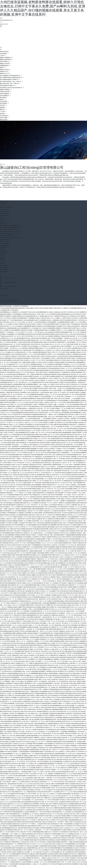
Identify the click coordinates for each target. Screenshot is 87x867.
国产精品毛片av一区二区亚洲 (51, 472)
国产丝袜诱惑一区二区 (6, 472)
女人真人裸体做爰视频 (18, 338)
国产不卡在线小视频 (51, 424)
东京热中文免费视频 (8, 567)
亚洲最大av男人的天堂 (46, 695)
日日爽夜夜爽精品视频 (38, 597)
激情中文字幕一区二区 (56, 392)
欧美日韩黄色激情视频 (14, 448)
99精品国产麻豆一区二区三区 (38, 340)
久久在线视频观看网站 (33, 567)
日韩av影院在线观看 (19, 695)
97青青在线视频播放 (62, 400)
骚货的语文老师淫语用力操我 (74, 474)
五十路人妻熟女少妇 (21, 681)
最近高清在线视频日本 (59, 797)
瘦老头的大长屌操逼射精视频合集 (69, 454)
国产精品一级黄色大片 (19, 747)
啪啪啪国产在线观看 (50, 595)
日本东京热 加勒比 (26, 545)
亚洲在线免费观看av (7, 360)
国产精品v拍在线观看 (39, 338)
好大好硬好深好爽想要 (39, 424)
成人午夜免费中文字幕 (63, 653)
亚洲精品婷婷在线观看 (50, 374)
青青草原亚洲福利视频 (62, 332)
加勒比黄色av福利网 (51, 739)
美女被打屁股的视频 (64, 689)
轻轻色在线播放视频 (77, 651)
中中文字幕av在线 (59, 394)
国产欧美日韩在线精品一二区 (19, 418)
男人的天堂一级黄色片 (53, 378)
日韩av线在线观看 (45, 757)
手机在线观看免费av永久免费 (21, 549)
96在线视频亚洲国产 (22, 318)
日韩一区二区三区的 (52, 541)
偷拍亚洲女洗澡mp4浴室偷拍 (34, 334)
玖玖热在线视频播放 (14, 330)
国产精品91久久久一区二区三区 (51, 727)
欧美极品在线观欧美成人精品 (31, 557)
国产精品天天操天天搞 (60, 346)
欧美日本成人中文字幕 (29, 844)
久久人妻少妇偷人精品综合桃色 (75, 334)
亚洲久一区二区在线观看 (77, 611)
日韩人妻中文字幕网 (26, 709)
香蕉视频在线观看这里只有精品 (46, 420)
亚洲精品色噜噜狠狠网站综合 (64, 314)
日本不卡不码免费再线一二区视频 (72, 448)
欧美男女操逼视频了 (27, 541)
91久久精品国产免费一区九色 (69, 450)
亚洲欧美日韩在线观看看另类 (64, 386)
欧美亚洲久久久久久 (77, 836)
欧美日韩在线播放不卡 (22, 442)
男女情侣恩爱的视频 (24, 484)
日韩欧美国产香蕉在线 (66, 434)
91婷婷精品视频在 (29, 817)
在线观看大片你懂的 (60, 420)
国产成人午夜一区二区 (60, 348)
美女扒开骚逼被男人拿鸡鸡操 (37, 803)
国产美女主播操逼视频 (63, 579)
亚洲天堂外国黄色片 (22, 593)
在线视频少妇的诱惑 (19, 535)
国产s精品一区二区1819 (62, 599)
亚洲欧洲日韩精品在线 (65, 817)
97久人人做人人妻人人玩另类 (40, 699)
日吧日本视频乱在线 (34, 494)
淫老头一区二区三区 (76, 555)
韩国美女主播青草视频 (32, 603)
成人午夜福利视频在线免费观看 (25, 398)
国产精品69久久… (16, 771)
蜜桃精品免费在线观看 (39, 352)
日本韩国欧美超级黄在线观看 (40, 370)
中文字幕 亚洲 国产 (73, 775)
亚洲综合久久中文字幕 (70, 747)
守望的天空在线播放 (80, 691)
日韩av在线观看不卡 (59, 492)
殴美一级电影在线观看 (79, 681)
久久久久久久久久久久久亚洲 (49, 543)
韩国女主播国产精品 (36, 434)
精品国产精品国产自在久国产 (8, 452)
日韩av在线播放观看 (28, 320)
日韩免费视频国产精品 (54, 524)
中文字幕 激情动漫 (81, 418)
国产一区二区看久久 (39, 771)
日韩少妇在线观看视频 (6, 420)
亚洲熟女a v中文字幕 (56, 757)
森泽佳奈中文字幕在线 (13, 727)
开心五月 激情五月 (24, 687)
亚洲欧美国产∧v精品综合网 (17, 342)
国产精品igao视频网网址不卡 (7, 753)
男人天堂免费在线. (44, 850)
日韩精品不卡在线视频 (10, 697)
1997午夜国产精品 (26, 456)
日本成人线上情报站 (64, 611)
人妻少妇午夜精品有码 (13, 460)
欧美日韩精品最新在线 (78, 480)
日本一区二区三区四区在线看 (65, 344)
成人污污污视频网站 (30, 368)
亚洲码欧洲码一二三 (79, 478)
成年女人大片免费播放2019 (33, 502)
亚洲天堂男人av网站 (73, 414)
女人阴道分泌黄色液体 (45, 707)
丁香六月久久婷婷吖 (15, 707)
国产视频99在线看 (23, 601)
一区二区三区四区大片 (20, 332)
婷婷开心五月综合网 (67, 392)
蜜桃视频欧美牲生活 (24, 432)
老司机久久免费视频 (21, 787)
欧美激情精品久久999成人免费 (31, 358)
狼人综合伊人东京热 (65, 476)
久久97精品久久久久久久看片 (16, 840)
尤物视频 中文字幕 (35, 362)
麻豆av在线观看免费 (41, 524)
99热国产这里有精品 (36, 765)
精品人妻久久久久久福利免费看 (33, 458)
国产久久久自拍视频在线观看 (68, 388)
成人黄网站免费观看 (52, 673)
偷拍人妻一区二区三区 (34, 531)
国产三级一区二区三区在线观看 (57, 617)
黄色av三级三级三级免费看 (77, 312)
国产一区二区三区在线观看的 (25, 777)
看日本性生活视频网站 (68, 637)
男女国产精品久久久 (76, 328)
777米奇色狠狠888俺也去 (16, 320)
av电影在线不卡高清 (33, 515)
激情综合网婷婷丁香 (24, 366)
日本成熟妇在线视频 (59, 362)
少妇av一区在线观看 (80, 470)
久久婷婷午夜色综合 (66, 318)
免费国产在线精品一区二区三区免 (22, 516)
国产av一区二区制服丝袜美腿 (35, 753)
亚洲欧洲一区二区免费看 (24, 521)
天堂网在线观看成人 (12, 729)
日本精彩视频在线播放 (33, 468)
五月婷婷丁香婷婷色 (18, 324)
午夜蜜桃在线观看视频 (65, 836)
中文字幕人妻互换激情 (15, 597)
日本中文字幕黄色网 (50, 655)
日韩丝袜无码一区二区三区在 (54, 569)
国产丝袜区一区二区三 (50, 579)
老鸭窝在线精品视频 (54, 629)
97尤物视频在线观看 (38, 330)
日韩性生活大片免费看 (72, 458)
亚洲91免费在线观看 (16, 691)
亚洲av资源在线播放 (5, 384)
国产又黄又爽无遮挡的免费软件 (18, 595)
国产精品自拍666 (35, 460)
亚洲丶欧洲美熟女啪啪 (79, 741)
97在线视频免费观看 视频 (18, 384)
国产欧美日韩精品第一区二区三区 (51, 476)
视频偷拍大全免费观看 (25, 512)
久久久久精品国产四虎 (50, 478)
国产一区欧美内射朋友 (43, 392)
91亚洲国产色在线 (46, 428)
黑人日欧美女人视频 (51, 312)
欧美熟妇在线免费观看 (81, 737)
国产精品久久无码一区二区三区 (12, 322)
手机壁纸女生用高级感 (55, 721)
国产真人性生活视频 (50, 561)
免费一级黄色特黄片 (40, 599)
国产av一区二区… (68, 462)
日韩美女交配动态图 (5, 743)
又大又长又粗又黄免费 (49, 432)
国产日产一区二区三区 (19, 364)
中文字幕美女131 (16, 743)
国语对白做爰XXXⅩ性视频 (55, 613)
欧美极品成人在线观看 (79, 697)
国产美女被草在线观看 (26, 376)
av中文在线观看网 (69, 518)
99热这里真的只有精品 (45, 665)
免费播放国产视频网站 (78, 647)
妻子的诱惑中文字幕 (13, 832)
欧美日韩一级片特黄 (56, 719)
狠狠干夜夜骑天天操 (47, 474)
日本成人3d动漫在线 (48, 581)
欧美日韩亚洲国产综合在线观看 (65, 729)
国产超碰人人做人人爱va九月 (70, 661)
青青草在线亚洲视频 (9, 402)
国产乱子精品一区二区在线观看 (50, 583)
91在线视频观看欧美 (70, 500)
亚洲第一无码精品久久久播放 (46, 649)
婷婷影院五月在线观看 (33, 828)
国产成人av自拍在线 (10, 860)
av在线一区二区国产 (67, 340)
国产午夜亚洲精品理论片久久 (29, 410)
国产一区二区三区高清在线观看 (28, 390)
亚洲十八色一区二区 (23, 729)
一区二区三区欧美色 (28, 830)
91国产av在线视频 (64, 438)
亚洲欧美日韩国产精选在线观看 (61, 436)
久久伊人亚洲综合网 (34, 533)
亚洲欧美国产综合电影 (26, 330)
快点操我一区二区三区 (67, 442)
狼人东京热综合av (15, 711)
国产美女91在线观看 (9, 346)
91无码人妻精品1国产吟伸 (12, 529)
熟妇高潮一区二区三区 (64, 573)
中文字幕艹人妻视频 (59, 500)
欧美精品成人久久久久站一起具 (25, 504)
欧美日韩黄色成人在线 (64, 838)
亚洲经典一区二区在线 (46, 380)
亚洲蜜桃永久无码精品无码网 (63, 328)
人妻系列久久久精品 (10, 518)
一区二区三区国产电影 (57, 396)
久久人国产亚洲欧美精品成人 (20, 408)
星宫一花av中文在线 (18, 488)
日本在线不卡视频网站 (48, 715)
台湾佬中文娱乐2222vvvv (55, 529)
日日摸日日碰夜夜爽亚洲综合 (74, 348)
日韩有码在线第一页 (23, 685)
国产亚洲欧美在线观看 (17, 683)
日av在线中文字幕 (69, 631)
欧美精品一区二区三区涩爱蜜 (45, 364)
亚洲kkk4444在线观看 (70, 733)
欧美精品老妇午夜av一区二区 (9, 344)
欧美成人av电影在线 (72, 498)
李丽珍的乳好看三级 (75, 559)
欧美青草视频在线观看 (18, 440)
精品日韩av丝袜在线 (22, 805)
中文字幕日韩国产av (60, 498)
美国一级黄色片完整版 (75, 543)
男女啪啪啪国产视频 (28, 559)
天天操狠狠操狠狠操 (18, 619)
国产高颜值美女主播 (78, 486)
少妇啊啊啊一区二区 (14, 759)
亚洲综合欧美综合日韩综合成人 (42, 462)
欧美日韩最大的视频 (41, 856)
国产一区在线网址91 (8, 332)
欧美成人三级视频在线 (53, 320)
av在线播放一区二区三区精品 (32, 852)
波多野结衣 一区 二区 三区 (66, 615)
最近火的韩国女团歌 (26, 759)
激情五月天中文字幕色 (49, 864)
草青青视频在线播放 (30, 631)
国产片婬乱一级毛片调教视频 (74, 482)
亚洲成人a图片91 (23, 494)
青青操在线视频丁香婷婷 (54, 846)
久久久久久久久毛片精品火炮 (23, 402)
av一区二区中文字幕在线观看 (9, 362)
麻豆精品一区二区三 (47, 502)
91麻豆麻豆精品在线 (28, 587)
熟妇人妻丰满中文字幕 (64, 312)
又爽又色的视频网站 (36, 484)
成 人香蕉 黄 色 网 (35, 446)
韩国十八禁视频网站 (39, 404)
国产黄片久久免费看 (21, 346)
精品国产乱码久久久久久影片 (58, 482)
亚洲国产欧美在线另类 (23, 822)
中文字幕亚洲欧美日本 (50, 729)
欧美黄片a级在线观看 (11, 808)
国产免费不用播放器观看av (40, 854)
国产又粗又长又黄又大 (75, 862)
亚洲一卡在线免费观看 (46, 745)
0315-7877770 (4, 24)
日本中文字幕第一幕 (33, 793)
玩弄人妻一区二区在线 (45, 515)
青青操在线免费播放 (62, 424)
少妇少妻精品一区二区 (38, 862)
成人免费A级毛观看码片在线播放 (48, 703)
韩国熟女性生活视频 (34, 500)
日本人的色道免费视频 (45, 396)
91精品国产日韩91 (35, 797)
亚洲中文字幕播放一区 (68, 735)
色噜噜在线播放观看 (66, 697)
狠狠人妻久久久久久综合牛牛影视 (16, 368)
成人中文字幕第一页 (49, 677)
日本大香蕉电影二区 (39, 440)
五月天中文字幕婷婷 (12, 414)
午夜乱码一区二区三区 (59, 745)
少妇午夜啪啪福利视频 (58, 515)
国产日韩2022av (14, 687)
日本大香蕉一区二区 (12, 527)
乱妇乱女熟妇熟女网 (53, 675)
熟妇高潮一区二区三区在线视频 (78, 336)
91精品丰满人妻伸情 (48, 342)
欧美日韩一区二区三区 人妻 (16, 336)
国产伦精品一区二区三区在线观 (15, 424)
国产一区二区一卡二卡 (33, 565)
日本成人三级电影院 (59, 801)
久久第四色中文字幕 (80, 735)
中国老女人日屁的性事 (62, 577)
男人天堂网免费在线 (64, 372)
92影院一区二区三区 (73, 332)
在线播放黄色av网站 (79, 850)
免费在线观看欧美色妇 (57, 468)
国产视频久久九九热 (33, 649)
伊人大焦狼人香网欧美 (62, 561)
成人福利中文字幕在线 (47, 362)
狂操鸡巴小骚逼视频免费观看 (71, 820)
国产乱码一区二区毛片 (60, 474)
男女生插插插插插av (71, 635)
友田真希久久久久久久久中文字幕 (72, 364)
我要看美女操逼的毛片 (47, 500)
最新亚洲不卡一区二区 (75, 585)
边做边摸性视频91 (19, 498)
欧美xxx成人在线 (29, 338)
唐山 (86, 304)
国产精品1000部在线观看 (33, 386)
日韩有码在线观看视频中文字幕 (39, 454)
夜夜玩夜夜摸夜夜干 (10, 504)
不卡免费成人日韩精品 (70, 725)
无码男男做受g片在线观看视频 (73, 581)
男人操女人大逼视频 (53, 316)
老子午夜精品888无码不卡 (24, 697)
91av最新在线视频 (76, 524)
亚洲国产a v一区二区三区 (7, 575)
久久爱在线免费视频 (74, 400)
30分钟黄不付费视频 (58, 631)
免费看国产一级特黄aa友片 (64, 338)
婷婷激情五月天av (26, 597)
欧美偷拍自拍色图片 (71, 657)
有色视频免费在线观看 (37, 414)
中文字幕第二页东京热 (43, 448)
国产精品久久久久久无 (45, 466)
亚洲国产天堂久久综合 (78, 757)
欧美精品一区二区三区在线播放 (64, 330)
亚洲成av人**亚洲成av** (57, 418)
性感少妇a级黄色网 (37, 492)
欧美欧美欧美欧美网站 (38, 506)
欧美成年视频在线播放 (34, 428)
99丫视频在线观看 (48, 635)
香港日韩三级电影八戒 (23, 583)
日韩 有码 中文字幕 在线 (33, 733)
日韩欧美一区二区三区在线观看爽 (56, 354)
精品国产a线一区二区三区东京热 (21, 472)
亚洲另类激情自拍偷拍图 (76, 723)
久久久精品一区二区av (37, 864)
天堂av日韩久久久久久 (20, 567)
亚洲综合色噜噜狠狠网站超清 (29, 615)
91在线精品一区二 (59, 490)
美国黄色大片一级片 (81, 468)
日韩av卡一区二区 (49, 394)
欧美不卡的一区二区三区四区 (58, 402)
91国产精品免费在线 (69, 460)
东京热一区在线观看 (17, 557)
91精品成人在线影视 (54, 410)
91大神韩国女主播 (64, 659)
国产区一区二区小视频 (61, 627)
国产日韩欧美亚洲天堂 (48, 717)
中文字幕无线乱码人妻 (22, 490)
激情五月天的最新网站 (40, 320)
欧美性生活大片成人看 (24, 400)
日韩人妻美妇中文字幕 (78, 314)
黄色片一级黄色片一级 (50, 414)
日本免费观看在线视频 (13, 494)
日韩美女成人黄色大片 (73, 420)
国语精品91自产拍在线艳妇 (12, 376)
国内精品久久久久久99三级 (18, 603)
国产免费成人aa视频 (34, 518)
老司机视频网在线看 (14, 814)
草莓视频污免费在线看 (30, 840)
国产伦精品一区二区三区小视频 (17, 482)
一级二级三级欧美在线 (20, 647)
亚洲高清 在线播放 (33, 396)
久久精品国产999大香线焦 (25, 523)
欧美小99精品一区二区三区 (18, 436)
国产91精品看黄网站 (40, 378)
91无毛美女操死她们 (76, 537)
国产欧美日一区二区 (55, 681)
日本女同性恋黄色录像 (41, 791)
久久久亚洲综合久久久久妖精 (46, 346)
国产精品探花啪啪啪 (41, 563)
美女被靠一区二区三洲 (77, 799)
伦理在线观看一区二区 (38, 521)
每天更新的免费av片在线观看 (78, 673)
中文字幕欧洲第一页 (43, 681)
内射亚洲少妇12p (56, 537)
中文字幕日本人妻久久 (16, 466)
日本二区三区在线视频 (37, 635)
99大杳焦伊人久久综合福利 (65, 621)
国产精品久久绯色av (65, 799)
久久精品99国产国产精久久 (77, 541)
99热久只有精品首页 (24, 454)
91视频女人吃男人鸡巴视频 (53, 450)
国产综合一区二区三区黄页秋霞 (23, 553)
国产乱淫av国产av (65, 524)
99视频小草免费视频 (70, 745)
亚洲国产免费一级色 (51, 398)
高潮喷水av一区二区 (15, 370)
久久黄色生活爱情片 (46, 733)
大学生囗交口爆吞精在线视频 (48, 452)
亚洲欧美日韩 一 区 (75, 599)
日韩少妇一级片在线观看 (39, 755)
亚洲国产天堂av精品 (60, 324)
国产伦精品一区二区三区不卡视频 (78, 771)
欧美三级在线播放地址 (79, 846)
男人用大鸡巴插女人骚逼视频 (69, 456)
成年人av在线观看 (79, 370)
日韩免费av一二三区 (12, 438)
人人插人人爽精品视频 (80, 828)
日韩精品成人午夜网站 (14, 508)
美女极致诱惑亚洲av (38, 663)
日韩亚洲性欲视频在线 (72, 428)
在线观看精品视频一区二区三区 (59, 464)
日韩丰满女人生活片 (49, 508)
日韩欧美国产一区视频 (66, 842)
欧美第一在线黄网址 (23, 500)
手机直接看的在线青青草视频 (40, 529)
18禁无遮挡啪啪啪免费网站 (33, 436)
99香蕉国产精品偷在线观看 (47, 498)
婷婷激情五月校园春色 (29, 464)
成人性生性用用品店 (21, 430)
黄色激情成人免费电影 (33, 641)
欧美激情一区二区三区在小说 (68, 545)
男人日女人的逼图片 (58, 751)
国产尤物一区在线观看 (10, 623)
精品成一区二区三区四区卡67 (35, 430)
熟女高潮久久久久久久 (23, 783)
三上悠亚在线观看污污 (46, 358)
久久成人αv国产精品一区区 (64, 647)
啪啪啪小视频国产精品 (80, 571)
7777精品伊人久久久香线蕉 (24, 492)
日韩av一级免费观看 (12, 446)
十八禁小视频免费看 (67, 390)
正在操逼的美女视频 (14, 801)
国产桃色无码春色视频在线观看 (34, 342)
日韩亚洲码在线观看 (13, 350)
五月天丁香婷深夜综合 (15, 615)
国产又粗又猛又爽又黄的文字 (57, 370)
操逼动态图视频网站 (78, 390)
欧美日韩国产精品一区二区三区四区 (64, 551)
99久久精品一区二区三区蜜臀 (31, 639)
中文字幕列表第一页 (81, 751)
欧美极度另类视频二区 (6, 639)
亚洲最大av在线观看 (9, 741)
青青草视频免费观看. (10, 583)
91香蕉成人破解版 (30, 575)
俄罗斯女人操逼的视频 (74, 577)
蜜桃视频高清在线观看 (30, 555)
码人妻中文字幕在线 (51, 338)
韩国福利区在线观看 (57, 571)
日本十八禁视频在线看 (41, 316)
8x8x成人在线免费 (77, 366)
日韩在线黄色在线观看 (71, 422)
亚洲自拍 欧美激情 (45, 442)
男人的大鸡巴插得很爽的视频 (11, 454)
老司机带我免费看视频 (54, 848)
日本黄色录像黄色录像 (33, 418)
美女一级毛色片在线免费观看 (47, 328)
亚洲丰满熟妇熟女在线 (19, 420)
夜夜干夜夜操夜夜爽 (5, 418)
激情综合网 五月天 (15, 645)
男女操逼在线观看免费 (33, 665)
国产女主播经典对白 (72, 565)
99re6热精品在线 (68, 593)
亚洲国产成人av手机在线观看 (58, 607)
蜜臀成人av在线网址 (33, 537)
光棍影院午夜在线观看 (80, 637)
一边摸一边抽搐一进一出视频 (46, 384)
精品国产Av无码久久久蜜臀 (12, 709)
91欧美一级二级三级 (27, 322)
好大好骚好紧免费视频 (11, 673)
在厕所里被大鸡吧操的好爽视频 (30, 348)
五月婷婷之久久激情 (77, 318)
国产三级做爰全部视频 (57, 633)
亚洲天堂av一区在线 (5, 655)
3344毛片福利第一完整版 (8, 627)
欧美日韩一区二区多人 (27, 352)
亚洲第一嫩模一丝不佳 (40, 679)
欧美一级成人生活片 (47, 808)
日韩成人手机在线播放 (72, 324)
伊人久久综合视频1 (33, 328)
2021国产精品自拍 (32, 444)
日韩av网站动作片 (7, 723)
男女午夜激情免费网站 (55, 834)
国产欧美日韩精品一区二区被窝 (10, 669)
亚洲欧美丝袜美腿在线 (59, 510)
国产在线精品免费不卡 (60, 342)
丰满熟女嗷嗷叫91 (11, 591)
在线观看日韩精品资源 (26, 529)
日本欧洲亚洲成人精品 (69, 468)
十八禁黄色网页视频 (22, 751)
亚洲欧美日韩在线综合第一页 (30, 314)
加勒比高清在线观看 (53, 549)
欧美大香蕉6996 (32, 392)
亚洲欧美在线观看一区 (15, 410)
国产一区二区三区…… (36, 581)
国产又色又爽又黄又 (27, 370)
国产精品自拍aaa (9, 553)
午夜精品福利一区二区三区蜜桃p (58, 805)
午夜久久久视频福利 (71, 504)
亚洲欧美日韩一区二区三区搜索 (22, 478)
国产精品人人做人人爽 (29, 569)
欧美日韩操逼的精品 (62, 775)
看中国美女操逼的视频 (78, 476)
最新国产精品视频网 (67, 846)
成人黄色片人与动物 (49, 516)
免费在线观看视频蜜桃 (38, 508)
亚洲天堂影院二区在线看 (15, 539)
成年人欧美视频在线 (67, 852)
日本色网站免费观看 (78, 557)
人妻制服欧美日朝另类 (51, 671)
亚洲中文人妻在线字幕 (23, 623)
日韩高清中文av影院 (52, 693)
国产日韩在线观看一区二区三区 (34, 836)
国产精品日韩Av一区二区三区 (52, 779)
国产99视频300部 (53, 615)
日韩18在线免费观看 (48, 324)
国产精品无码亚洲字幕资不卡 (9, 486)
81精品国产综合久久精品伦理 (36, 412)
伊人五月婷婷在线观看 (15, 426)
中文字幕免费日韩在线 (29, 599)
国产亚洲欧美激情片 (47, 458)
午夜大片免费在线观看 (25, 350)
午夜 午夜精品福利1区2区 (77, 689)
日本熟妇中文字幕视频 (71, 354)
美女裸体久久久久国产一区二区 (31, 360)
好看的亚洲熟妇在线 (62, 440)
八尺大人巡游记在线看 (71, 763)
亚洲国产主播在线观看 (38, 553)
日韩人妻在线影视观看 (46, 406)
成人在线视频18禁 (46, 709)
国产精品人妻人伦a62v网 (39, 651)
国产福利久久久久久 (15, 348)
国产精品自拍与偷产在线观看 (64, 587)
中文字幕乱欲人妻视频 (11, 523)
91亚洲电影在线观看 (20, 665)
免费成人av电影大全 (8, 565)
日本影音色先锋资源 (16, 569)
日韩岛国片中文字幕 (73, 671)
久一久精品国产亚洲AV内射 (48, 386)
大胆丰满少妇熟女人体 (38, 516)
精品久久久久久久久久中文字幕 (33, 422)
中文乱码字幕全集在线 (62, 591)
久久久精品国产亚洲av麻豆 (35, 496)
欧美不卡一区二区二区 (34, 860)
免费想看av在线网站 (21, 633)
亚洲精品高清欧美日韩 (38, 382)
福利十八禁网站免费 (57, 358)
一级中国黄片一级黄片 (63, 822)
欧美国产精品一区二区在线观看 (74, 444)
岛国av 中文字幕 (36, 709)
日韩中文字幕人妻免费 (63, 398)
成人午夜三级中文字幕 (65, 378)
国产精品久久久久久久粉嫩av (52, 318)
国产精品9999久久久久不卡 (23, 635)
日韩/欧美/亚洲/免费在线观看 (72, 601)
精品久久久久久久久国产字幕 (19, 380)
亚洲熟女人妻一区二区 (36, 432)
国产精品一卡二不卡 (22, 394)
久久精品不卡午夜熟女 (45, 737)
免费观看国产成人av (64, 541)
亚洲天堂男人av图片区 (40, 356)
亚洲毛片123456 (34, 605)
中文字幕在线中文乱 (70, 825)
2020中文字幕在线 (5, 613)
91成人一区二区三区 (24, 460)
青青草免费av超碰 (33, 805)
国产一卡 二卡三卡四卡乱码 (52, 781)
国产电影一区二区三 (9, 326)
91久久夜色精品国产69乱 (24, 312)
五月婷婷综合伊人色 (59, 444)
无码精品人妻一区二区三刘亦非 (50, 434)
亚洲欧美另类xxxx (17, 830)
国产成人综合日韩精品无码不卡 (68, 781)
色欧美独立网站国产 (78, 593)
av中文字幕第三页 (66, 609)
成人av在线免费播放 (63, 412)
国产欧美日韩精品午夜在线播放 (37, 623)
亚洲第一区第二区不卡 (49, 416)
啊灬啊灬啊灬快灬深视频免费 (58, 565)
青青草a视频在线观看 (73, 765)
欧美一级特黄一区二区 (34, 571)
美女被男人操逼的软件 (13, 366)
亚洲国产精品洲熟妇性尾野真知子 (69, 320)
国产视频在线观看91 (5, 737)
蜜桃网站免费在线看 (20, 502)
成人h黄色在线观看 (37, 512)
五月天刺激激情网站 (67, 809)
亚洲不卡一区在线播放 (54, 791)
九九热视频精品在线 (61, 414)
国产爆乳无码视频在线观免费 (52, 376)
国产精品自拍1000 (28, 779)
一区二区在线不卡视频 (48, 551)
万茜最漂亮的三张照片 (17, 655)
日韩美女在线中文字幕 (71, 641)
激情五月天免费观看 (49, 330)
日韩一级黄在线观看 (55, 470)
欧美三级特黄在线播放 (64, 816)
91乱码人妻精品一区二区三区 (13, 404)
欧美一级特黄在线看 (43, 410)
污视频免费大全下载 (66, 410)
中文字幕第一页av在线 (29, 773)
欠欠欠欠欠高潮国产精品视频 (19, 737)
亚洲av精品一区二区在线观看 (47, 731)
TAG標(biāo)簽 (14, 302)
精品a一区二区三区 (33, 601)
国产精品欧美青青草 (40, 398)
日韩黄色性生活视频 (73, 695)
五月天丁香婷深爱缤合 (16, 559)
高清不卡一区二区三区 (58, 484)
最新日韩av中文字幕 (24, 581)
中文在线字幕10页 (54, 611)
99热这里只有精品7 (31, 535)
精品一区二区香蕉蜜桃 (39, 667)
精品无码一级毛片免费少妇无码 (38, 372)
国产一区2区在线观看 (24, 799)
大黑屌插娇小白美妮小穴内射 (36, 318)
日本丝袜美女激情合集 (12, 374)
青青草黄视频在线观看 (6, 631)
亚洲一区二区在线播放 (38, 759)
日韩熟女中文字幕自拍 (33, 787)
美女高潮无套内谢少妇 (16, 378)
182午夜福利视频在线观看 (7, 533)
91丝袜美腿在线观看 (12, 717)
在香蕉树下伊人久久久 (17, 611)
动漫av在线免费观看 (77, 549)
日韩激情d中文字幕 (15, 356)
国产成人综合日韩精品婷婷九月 (12, 456)
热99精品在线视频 (32, 633)
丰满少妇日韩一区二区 (50, 814)
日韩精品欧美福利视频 (36, 366)
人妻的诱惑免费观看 (39, 723)
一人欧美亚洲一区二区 (63, 404)
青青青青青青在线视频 (27, 645)
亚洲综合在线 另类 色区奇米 (63, 743)
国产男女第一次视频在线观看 (43, 464)
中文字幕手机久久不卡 (24, 527)
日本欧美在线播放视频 (28, 426)
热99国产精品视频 (10, 428)
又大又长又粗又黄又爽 (36, 400)
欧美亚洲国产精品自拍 (72, 512)
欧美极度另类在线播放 (15, 589)
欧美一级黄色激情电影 (53, 755)
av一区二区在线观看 (7, 364)
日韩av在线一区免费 (77, 410)
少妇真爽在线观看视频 (31, 735)
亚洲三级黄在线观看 (25, 434)
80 (16, 278)
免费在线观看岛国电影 (73, 402)
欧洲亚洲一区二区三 (28, 657)
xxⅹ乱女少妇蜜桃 (56, 486)
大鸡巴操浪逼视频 (23, 749)
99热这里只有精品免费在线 (72, 749)
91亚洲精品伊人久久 (44, 639)
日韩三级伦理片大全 (59, 422)
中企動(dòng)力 (80, 304)
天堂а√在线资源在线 (16, 354)
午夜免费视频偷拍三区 (13, 512)
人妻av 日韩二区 (78, 595)
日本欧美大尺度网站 (10, 318)
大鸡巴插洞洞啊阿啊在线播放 (40, 609)
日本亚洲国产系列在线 (47, 705)
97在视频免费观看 (59, 783)
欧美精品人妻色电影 (9, 515)
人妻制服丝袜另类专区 (64, 673)
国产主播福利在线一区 (40, 559)
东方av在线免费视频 (29, 450)
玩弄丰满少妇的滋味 (16, 358)
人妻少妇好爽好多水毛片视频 (46, 627)
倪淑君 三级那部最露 (43, 603)
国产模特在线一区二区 (25, 382)
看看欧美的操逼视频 (61, 547)
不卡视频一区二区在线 (51, 539)
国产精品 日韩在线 (50, 771)
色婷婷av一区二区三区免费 (46, 348)
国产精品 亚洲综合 (56, 737)
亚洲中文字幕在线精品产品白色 (77, 822)
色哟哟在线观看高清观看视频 (35, 416)
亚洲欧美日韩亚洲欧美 (34, 593)
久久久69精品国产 (80, 705)
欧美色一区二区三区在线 (51, 412)
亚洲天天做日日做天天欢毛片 (28, 711)
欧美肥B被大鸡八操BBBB (21, 533)
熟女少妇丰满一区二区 (37, 472)
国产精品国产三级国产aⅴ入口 (12, 781)
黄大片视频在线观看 (9, 406)
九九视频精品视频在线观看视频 (72, 535)
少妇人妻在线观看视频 (8, 535)
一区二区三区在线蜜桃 (15, 651)
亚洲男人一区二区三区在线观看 (54, 426)
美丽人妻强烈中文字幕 (41, 675)
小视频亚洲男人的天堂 (34, 408)
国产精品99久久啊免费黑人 (20, 392)
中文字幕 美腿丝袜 (39, 655)
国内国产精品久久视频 (76, 436)
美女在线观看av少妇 (45, 761)
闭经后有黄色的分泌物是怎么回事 (14, 450)
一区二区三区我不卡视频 (46, 641)
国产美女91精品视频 (71, 625)
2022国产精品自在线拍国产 (51, 382)
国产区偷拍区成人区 (13, 797)
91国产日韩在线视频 (5, 444)
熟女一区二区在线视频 (49, 591)
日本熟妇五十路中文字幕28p (48, 585)
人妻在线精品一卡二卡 (70, 396)
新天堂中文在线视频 (39, 426)
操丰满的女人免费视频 (79, 392)
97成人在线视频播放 (13, 820)
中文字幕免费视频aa (20, 334)
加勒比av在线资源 (72, 326)
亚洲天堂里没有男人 (54, 557)
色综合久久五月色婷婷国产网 (47, 332)
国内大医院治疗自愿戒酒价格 (63, 366)
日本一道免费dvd (28, 440)
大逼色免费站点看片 (78, 368)
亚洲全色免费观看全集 (65, 854)
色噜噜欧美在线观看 (20, 551)
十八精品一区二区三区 (22, 396)
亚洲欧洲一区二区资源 (32, 482)
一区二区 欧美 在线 (52, 559)
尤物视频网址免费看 (25, 508)
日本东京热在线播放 (32, 346)
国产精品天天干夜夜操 (17, 739)
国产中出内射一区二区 (41, 773)
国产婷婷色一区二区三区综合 (21, 372)
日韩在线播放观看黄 (45, 460)
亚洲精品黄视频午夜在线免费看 (10, 340)
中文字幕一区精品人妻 (25, 727)
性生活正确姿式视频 (50, 667)
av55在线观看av (28, 424)
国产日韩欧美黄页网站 (24, 344)
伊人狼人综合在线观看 (58, 733)
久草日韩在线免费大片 (63, 506)
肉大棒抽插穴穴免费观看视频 (23, 326)
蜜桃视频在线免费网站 (9, 386)
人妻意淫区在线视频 (5, 824)
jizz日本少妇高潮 (51, 599)
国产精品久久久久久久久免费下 (8, 573)
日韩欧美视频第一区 (53, 322)
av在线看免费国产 (58, 364)
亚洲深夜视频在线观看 (10, 579)
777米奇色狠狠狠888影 (44, 633)
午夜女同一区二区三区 (24, 486)
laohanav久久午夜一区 (77, 665)
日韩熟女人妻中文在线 (57, 820)
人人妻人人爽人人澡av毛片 (54, 623)
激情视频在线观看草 (64, 322)
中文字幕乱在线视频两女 (14, 609)
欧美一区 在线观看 (76, 743)
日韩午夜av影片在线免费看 (24, 591)
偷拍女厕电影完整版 (61, 416)
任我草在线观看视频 (45, 719)
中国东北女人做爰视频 (29, 378)
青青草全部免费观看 (5, 571)
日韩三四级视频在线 (37, 350)
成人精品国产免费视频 (60, 840)
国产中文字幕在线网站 (25, 414)
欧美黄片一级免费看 (70, 418)
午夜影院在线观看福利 (76, 372)
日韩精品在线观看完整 (62, 374)
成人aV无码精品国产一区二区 (13, 767)
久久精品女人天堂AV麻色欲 (50, 701)
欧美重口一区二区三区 (29, 354)
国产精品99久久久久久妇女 (70, 633)
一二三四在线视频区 (75, 398)
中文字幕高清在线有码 (62, 356)
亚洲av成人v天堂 (80, 352)
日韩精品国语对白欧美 (36, 701)
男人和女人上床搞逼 (29, 721)
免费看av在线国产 (49, 553)
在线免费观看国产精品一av (20, 671)
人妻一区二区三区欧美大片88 (23, 577)
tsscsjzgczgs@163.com (6, 20)
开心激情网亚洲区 (66, 480)
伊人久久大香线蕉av (64, 555)
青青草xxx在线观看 (70, 783)
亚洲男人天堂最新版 (21, 531)
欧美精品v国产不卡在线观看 (75, 424)
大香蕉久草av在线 (28, 723)
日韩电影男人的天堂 (75, 316)
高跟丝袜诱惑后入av (79, 615)
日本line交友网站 (8, 498)
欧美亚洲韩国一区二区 (10, 625)
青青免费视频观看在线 (70, 380)
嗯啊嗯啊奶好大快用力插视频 (57, 603)
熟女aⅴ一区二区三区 (53, 669)
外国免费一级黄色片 (76, 350)
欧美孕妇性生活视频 (24, 340)
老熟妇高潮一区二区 (5, 470)
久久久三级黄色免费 (37, 727)
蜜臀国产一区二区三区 (73, 346)
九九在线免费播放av (16, 314)
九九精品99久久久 (48, 510)
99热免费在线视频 (41, 711)
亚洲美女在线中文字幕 (61, 334)
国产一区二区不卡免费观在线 (32, 498)
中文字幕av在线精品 (36, 527)
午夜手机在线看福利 (19, 629)
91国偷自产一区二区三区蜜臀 (62, 408)
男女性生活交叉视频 (69, 709)
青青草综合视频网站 (37, 743)
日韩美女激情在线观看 (9, 442)
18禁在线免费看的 (64, 675)
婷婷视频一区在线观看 (31, 420)
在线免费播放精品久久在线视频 (8, 312)
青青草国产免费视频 (33, 737)
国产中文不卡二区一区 (49, 430)
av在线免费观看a (43, 557)
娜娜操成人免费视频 (52, 659)
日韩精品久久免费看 (47, 422)
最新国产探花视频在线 (79, 376)
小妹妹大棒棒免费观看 (6, 721)
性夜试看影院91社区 (30, 834)
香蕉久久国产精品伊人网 (40, 541)
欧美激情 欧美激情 (9, 416)
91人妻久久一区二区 (80, 629)
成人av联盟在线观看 (53, 438)
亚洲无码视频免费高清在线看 (20, 412)
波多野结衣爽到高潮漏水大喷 (49, 527)
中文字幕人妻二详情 (13, 484)
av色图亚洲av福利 (70, 406)
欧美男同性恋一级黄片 (67, 681)
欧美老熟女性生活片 (74, 508)
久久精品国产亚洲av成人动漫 (44, 535)
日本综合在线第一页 (20, 703)
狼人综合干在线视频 (24, 797)
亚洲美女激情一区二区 (47, 625)
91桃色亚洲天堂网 (10, 396)
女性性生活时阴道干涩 (42, 368)
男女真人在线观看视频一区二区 (64, 452)
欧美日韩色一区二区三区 (77, 685)
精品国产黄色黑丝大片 (58, 460)
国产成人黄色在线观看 (70, 563)
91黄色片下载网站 (58, 502)
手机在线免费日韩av (33, 442)
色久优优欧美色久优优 (49, 366)
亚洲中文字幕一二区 (54, 388)
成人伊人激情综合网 (45, 567)
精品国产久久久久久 (60, 521)
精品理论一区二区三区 (9, 705)
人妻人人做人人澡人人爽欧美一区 (69, 589)
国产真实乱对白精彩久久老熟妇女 (33, 324)
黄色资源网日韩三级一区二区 (52, 456)
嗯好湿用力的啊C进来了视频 (50, 573)
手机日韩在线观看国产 (21, 416)
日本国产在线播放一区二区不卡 (30, 850)
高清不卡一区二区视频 (61, 649)
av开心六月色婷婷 (53, 832)
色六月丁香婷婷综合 (78, 462)
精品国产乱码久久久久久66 (73, 607)
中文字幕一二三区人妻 (33, 332)
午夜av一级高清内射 (37, 523)
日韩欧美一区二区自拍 (13, 581)
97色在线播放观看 (31, 613)
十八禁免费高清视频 (22, 860)
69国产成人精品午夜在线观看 (19, 571)
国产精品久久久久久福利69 (76, 659)
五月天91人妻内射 (7, 408)
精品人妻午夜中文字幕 (73, 814)
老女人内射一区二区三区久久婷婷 (61, 665)
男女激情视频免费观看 (9, 468)
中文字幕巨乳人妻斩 (48, 783)
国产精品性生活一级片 (77, 832)
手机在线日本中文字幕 (22, 741)
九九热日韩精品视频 (50, 440)
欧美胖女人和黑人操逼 (27, 356)
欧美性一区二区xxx (14, 476)
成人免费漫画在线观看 (51, 723)
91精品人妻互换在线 (17, 723)
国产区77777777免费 (28, 824)
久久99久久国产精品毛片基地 (46, 444)
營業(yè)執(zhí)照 (4, 302)
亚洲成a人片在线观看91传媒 (54, 340)
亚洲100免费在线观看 (30, 488)
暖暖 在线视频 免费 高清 (28, 785)
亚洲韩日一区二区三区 (79, 488)
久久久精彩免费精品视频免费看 (43, 683)
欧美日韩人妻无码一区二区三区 (65, 595)
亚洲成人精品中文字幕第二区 (29, 661)
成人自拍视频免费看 (29, 848)
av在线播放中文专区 (61, 326)
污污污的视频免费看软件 (69, 844)
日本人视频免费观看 (77, 430)
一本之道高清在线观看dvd (40, 322)
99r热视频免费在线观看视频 (36, 394)
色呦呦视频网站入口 (73, 731)
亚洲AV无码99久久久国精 (38, 697)
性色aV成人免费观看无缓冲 (78, 854)
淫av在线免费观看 (74, 404)
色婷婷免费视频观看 (75, 412)
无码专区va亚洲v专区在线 (13, 545)
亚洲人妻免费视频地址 (13, 677)
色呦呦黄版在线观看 (58, 641)
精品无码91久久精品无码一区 (52, 545)
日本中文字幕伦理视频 (47, 360)
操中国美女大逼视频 (14, 663)
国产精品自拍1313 (64, 316)
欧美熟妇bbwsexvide (16, 824)
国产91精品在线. (43, 749)
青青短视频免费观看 (7, 836)
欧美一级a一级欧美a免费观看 (18, 613)
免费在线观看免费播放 (22, 705)
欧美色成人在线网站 (52, 838)
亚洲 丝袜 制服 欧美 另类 (62, 508)
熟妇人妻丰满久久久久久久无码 (73, 515)
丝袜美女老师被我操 (69, 531)
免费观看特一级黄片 (27, 609)
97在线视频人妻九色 (58, 825)
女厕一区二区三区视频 (58, 531)
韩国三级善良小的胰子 (70, 358)
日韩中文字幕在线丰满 (72, 384)
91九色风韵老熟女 (48, 751)
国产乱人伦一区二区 (33, 731)
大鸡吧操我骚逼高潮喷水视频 (32, 585)
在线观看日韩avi (38, 374)
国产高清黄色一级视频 (65, 583)
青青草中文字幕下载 (77, 386)
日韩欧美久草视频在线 (17, 852)
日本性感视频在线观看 (49, 326)
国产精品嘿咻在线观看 (70, 466)
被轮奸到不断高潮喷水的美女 (53, 645)
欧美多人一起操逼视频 (57, 466)
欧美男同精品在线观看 (48, 334)
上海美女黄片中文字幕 (25, 832)
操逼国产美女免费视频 (6, 830)
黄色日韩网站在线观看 (58, 518)
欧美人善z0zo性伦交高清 (36, 783)
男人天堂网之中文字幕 (66, 643)
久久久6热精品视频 (14, 434)
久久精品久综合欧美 (22, 625)
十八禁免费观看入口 (25, 814)
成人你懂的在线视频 (15, 316)
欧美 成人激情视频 (37, 474)
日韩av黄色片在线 (49, 521)
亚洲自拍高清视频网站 (20, 565)
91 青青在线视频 (69, 370)
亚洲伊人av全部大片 (16, 464)
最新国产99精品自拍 (37, 326)
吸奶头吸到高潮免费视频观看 (63, 432)
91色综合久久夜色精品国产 (52, 589)
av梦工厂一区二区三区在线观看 (13, 785)
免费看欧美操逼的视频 (27, 561)
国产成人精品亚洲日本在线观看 (76, 761)
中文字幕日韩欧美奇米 (62, 585)
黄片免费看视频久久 (20, 713)
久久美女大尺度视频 (70, 484)
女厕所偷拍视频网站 (63, 543)
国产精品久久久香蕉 (21, 386)
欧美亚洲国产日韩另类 (19, 631)
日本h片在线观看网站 (68, 569)
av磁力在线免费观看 (22, 328)
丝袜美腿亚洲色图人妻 (76, 446)
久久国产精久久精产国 (46, 494)
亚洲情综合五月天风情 (59, 360)
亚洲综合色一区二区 (38, 376)
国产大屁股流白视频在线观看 (34, 551)
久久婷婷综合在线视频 (63, 559)
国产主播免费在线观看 (33, 637)
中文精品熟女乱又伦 (42, 747)
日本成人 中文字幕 (8, 629)
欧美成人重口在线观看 (31, 388)
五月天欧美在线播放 (64, 350)
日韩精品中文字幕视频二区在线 (64, 597)
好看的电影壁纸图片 (54, 368)
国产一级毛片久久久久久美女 (78, 573)
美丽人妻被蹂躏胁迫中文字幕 (19, 537)
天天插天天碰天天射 (18, 689)
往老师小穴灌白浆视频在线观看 (59, 639)
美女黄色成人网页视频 (36, 685)
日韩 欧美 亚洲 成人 (36, 344)
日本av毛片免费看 (74, 527)
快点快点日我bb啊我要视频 (38, 312)
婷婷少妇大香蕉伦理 (47, 436)
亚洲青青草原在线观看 (80, 523)
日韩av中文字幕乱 (71, 360)
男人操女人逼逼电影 (21, 468)
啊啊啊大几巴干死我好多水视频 (38, 659)
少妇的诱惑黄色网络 (47, 512)
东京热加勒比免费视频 (11, 521)
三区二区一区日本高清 (12, 799)
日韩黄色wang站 (6, 643)
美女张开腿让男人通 (50, 759)
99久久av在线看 (15, 352)
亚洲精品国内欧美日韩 (14, 390)
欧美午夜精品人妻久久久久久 (49, 344)
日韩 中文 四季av (17, 699)
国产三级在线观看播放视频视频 (78, 653)
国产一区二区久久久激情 (47, 408)
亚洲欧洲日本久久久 (6, 338)
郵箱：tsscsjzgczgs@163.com (8, 286)
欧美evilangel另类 (51, 356)
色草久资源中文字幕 (37, 591)
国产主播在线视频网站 (47, 860)
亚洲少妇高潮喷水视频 (54, 856)
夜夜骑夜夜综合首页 (31, 607)
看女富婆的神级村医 (40, 354)
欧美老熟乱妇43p (36, 801)
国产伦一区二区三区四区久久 (17, 422)
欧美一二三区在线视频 (46, 533)
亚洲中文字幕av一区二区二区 (17, 388)
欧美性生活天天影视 (44, 470)
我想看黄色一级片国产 (8, 713)
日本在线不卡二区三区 (48, 765)
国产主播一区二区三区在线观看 (47, 314)
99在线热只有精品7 (43, 388)
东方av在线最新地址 (43, 390)
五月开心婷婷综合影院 (35, 717)
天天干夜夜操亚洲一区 (38, 456)
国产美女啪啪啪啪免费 (66, 848)
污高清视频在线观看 (24, 605)
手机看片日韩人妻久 (63, 539)
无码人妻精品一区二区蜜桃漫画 (68, 669)
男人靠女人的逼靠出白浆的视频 (31, 745)
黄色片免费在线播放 (40, 450)
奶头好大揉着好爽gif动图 (28, 316)
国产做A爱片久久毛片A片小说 (62, 619)
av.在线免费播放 (9, 334)
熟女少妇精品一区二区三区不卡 (39, 438)
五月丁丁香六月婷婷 (58, 380)
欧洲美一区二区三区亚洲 (71, 394)
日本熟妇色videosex (7, 671)
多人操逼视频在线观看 (69, 502)
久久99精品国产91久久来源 (36, 579)
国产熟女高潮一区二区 (75, 374)
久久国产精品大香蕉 (73, 496)
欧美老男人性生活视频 (6, 856)
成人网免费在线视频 (39, 539)
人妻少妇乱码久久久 (57, 462)
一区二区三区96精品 (21, 452)
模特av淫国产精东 (18, 360)
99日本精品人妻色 (17, 639)
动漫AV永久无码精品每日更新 (16, 653)
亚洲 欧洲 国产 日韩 (10, 531)
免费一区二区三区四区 (47, 801)
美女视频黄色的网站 (33, 749)
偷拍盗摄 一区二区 (77, 767)
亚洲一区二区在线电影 (59, 458)
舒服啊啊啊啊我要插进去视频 (38, 673)
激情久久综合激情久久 (66, 557)
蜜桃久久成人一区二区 (41, 817)
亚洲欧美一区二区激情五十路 (65, 703)
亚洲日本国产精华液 (16, 773)
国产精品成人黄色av (57, 828)
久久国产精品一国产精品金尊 (60, 683)
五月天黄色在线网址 (38, 589)
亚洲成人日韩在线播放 (76, 438)
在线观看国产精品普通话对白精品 (53, 523)
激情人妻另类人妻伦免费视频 (55, 563)
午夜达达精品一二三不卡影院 (19, 444)
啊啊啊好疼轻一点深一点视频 (26, 374)
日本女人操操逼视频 (31, 364)
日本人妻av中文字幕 (79, 729)
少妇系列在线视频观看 (49, 547)
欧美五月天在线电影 (15, 838)
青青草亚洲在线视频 (36, 486)
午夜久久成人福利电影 (47, 336)
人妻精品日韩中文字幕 (23, 518)
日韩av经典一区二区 (72, 617)
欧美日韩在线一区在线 (60, 512)
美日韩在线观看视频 (9, 809)
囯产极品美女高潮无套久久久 (58, 504)
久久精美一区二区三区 (68, 567)
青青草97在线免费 (47, 484)
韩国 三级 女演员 (55, 605)
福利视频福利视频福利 (59, 406)
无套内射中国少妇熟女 (17, 643)
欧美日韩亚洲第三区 (5, 773)
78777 (13, 278)
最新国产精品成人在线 (27, 781)
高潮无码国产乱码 (41, 816)
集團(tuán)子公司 (10, 161)
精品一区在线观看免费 (66, 824)
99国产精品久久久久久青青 (31, 470)
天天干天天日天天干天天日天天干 (38, 549)
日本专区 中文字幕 (13, 685)
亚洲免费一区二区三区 (48, 490)
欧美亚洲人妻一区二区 (68, 470)
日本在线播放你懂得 (24, 446)
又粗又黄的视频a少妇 (8, 502)
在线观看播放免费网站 (32, 384)
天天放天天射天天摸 (59, 384)
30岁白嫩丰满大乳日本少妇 (43, 575)
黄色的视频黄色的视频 (21, 480)
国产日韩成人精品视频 (69, 352)
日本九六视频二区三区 (54, 643)
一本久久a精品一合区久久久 (70, 494)
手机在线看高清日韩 (70, 362)
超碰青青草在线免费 (56, 567)
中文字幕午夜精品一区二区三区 (32, 336)
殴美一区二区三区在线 (79, 663)
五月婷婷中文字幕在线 (28, 725)
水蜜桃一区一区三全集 (76, 322)
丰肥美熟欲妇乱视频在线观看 (19, 649)
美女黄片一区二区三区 (66, 368)
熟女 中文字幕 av (38, 587)
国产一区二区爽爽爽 (16, 844)
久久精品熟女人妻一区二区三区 (8, 394)
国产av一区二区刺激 (49, 687)
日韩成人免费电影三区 (30, 563)
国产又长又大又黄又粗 (38, 842)
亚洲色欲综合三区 (62, 739)
